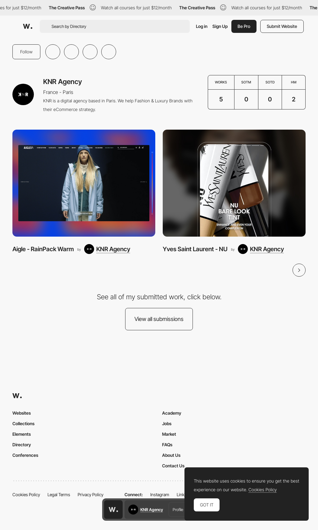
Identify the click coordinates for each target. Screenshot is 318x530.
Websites (21, 413)
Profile (178, 509)
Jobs (166, 423)
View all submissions (159, 319)
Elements (21, 434)
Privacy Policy (90, 494)
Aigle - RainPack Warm (43, 249)
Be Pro (244, 26)
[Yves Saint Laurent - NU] (234, 183)
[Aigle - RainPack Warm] (83, 183)
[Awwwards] (27, 26)
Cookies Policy (26, 494)
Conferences (25, 455)
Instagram (159, 494)
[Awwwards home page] (113, 509)
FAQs (167, 444)
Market (169, 434)
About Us (171, 455)
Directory (21, 444)
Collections (23, 423)
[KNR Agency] (107, 249)
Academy (171, 413)
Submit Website (282, 26)
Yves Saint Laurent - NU (195, 249)
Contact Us (173, 465)
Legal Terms (59, 494)
